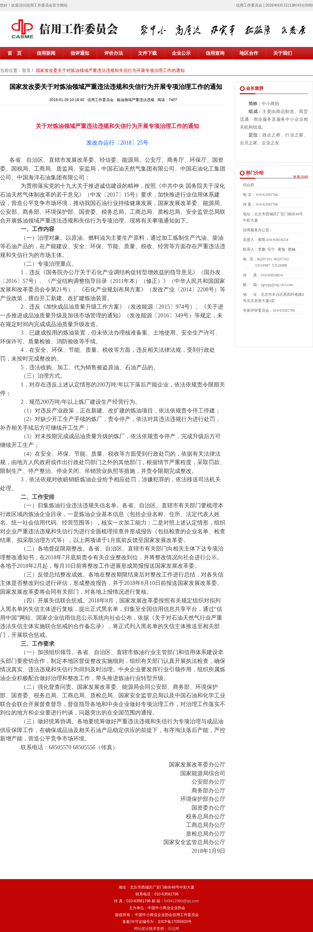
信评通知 (79, 53)
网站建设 (141, 928)
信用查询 (215, 53)
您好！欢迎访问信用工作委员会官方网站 (34, 5)
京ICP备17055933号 (174, 921)
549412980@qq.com (181, 901)
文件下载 (147, 53)
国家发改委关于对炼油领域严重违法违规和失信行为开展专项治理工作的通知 (110, 70)
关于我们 (282, 53)
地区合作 (248, 53)
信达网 (173, 928)
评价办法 (113, 53)
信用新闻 (46, 53)
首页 (26, 70)
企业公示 (181, 53)
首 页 (15, 53)
